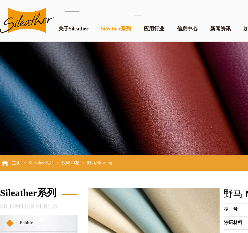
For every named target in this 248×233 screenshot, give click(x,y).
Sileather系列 (116, 28)
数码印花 (70, 163)
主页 (16, 163)
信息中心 (187, 28)
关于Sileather (73, 28)
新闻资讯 (220, 28)
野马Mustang (99, 163)
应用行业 (154, 28)
